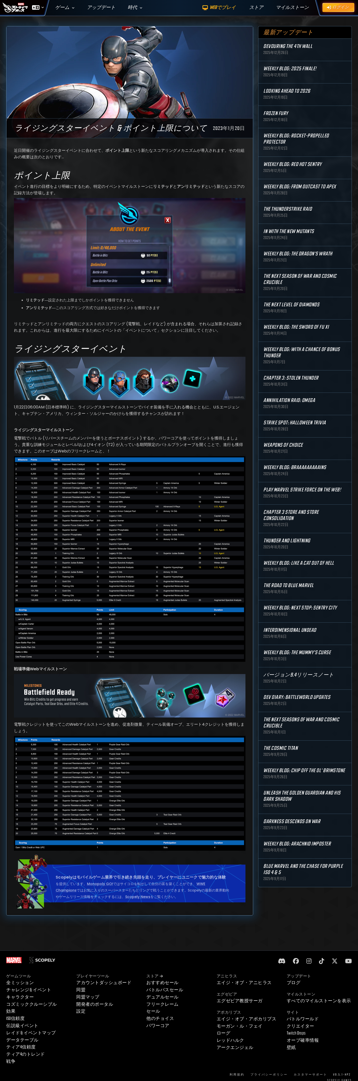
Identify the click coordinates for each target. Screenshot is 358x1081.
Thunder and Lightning (286, 541)
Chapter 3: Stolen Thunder (290, 378)
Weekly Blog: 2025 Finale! (290, 69)
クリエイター (300, 1026)
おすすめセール (162, 982)
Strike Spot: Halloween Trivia (294, 423)
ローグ (224, 1033)
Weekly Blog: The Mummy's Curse (297, 652)
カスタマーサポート (310, 1075)
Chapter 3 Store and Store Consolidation (291, 515)
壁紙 (291, 1047)
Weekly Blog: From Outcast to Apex (299, 187)
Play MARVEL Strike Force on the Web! (302, 490)
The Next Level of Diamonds (291, 305)
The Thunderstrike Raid (287, 209)
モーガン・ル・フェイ (240, 1026)
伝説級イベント (22, 1025)
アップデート (101, 7)
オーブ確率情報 (303, 1040)
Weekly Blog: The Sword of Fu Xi (296, 327)
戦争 (10, 1061)
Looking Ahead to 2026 (286, 91)
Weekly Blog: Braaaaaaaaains (294, 467)
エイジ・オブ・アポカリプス (247, 1019)
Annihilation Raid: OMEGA (289, 400)
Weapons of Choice (283, 445)
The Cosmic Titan (280, 748)
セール (153, 1011)
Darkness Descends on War (291, 821)
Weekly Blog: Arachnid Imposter (297, 844)
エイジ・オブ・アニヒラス (244, 982)
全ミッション (20, 982)
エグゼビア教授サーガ (240, 1000)
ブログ (294, 982)
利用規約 (237, 1075)
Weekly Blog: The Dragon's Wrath (297, 254)
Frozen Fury (275, 113)
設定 (80, 1011)
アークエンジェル (235, 1047)
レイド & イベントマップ (31, 1033)
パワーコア (157, 1025)
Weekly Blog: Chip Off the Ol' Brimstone (304, 770)
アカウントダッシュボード (103, 982)
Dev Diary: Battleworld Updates (296, 697)
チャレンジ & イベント (28, 990)
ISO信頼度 (15, 1018)
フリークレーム (162, 1004)
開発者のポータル (94, 1004)
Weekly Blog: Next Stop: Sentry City (300, 608)
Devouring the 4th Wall (287, 46)
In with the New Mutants (288, 231)
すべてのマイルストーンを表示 (319, 1000)
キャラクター (20, 997)
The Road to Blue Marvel (288, 585)
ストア (154, 976)
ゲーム (62, 7)
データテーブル (22, 1040)
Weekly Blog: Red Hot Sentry (292, 164)
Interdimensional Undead (289, 630)
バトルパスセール (164, 990)
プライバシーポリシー (269, 1075)
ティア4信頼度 (21, 1047)
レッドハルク (230, 1040)
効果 (10, 1011)
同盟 (80, 990)
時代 (132, 7)
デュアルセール (162, 997)
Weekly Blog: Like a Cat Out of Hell (298, 563)
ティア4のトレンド (25, 1054)
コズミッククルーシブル (31, 1004)
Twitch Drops (296, 1033)
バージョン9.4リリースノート (298, 675)
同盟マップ (87, 997)
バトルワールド (303, 1019)
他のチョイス (160, 1018)
